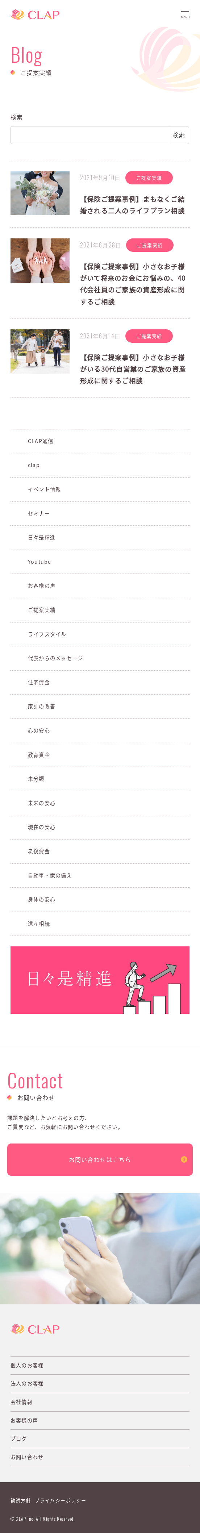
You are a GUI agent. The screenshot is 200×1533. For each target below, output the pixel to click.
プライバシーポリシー (61, 1500)
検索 (17, 117)
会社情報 (22, 1401)
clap (34, 464)
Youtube (39, 561)
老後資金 (39, 851)
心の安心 (39, 730)
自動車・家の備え (50, 875)
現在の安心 (41, 826)
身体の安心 (41, 899)
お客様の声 (41, 585)
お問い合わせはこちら (100, 1159)
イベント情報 (44, 489)
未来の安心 (41, 803)
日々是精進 (41, 537)
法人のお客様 (27, 1383)
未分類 (36, 778)
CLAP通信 (41, 441)
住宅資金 (39, 682)
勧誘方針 (21, 1500)
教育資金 (39, 754)
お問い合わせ (27, 1457)
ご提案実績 (41, 609)
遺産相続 (39, 923)
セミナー (39, 513)
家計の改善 (41, 706)
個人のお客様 (27, 1365)
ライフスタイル (47, 634)
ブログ (19, 1438)
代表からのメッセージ (55, 658)
